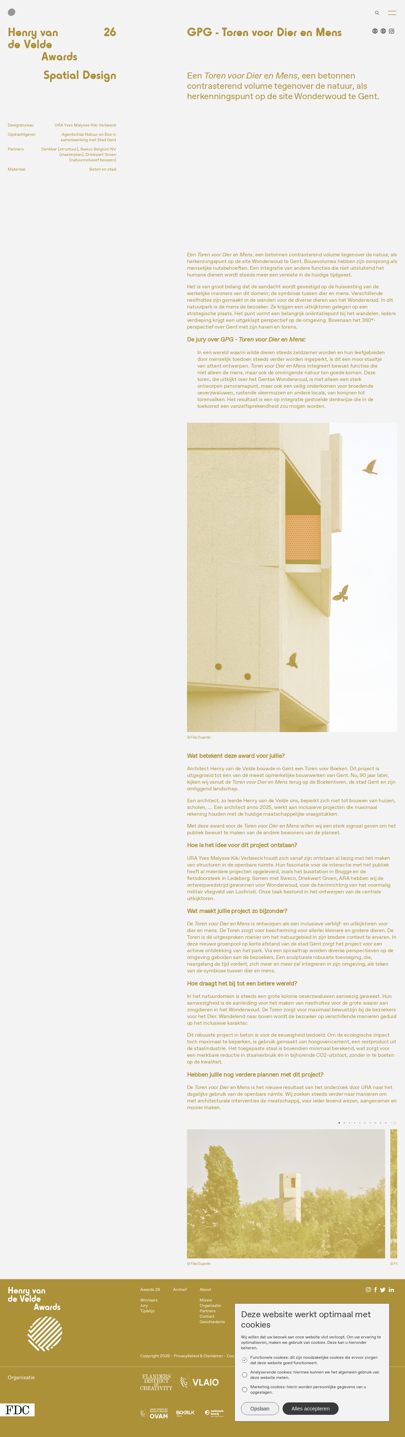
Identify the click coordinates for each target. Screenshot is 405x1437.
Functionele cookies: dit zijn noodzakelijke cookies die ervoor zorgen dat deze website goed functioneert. (314, 1360)
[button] (392, 13)
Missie (206, 1300)
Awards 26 (150, 1289)
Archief (180, 1289)
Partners (208, 1311)
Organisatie (210, 1305)
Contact (207, 1316)
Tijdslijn (147, 1311)
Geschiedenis (212, 1322)
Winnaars (149, 1300)
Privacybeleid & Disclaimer (198, 1356)
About (205, 1289)
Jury (144, 1305)
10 (385, 1122)
